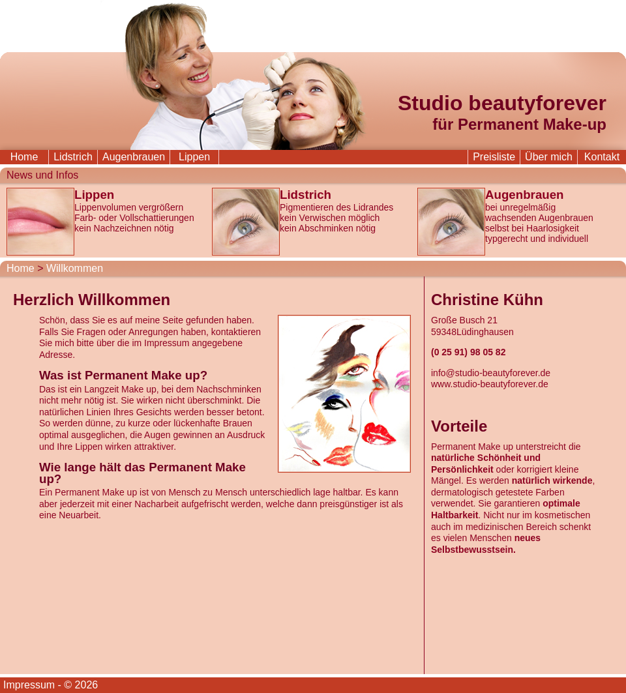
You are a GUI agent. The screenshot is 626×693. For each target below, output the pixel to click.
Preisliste (494, 156)
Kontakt (601, 156)
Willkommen (74, 268)
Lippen (194, 156)
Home (24, 156)
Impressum (29, 684)
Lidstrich (73, 156)
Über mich (549, 156)
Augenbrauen (133, 156)
